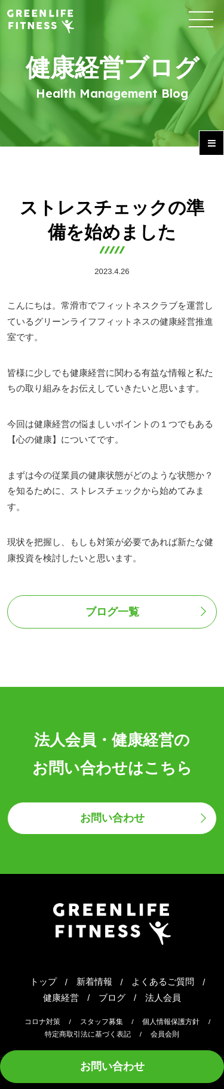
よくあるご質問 (162, 982)
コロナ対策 (42, 1022)
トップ (43, 982)
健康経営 (61, 998)
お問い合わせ (112, 1066)
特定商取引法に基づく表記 (88, 1034)
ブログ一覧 (112, 612)
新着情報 (94, 982)
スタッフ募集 (101, 1022)
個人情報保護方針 (171, 1022)
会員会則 (165, 1034)
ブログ (112, 998)
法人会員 (163, 998)
